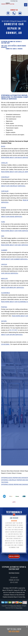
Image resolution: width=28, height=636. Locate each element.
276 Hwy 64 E (13, 21)
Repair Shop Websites (16, 607)
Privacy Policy (19, 609)
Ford (3, 223)
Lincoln (4, 266)
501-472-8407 (5, 21)
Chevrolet (5, 178)
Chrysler (4, 192)
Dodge (3, 209)
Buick (3, 148)
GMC (2, 237)
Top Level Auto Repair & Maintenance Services (13, 46)
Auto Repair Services (14, 574)
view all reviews (14, 558)
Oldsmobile (5, 294)
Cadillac (4, 164)
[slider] (14, 522)
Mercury (4, 280)
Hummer (4, 251)
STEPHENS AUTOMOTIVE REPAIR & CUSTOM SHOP (11, 42)
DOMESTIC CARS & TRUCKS (14, 48)
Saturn (4, 322)
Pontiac (4, 308)
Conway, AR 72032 (21, 21)
